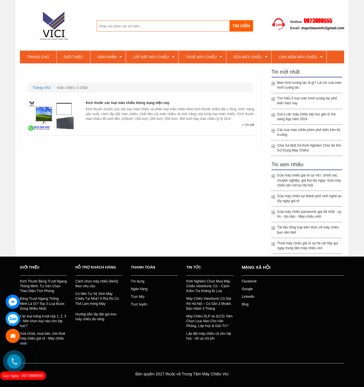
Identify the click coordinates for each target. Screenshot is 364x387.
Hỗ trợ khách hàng (95, 267)
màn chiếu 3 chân (42, 72)
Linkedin (248, 297)
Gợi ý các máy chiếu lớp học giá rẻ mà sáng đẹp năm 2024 (306, 116)
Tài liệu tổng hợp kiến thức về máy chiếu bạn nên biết (308, 229)
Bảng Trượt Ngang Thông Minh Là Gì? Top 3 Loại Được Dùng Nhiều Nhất (42, 303)
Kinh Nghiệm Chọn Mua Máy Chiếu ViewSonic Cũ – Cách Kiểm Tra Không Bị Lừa (208, 286)
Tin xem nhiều (287, 164)
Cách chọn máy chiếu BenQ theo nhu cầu (96, 283)
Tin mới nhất (286, 72)
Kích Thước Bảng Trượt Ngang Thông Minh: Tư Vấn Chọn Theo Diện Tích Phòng (43, 286)
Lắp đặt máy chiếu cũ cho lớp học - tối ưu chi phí (208, 336)
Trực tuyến (139, 304)
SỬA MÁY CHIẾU (247, 57)
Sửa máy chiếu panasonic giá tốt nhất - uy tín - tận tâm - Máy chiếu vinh (309, 214)
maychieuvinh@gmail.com (322, 28)
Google (247, 289)
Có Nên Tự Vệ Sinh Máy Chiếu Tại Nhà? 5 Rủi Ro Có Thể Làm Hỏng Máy (97, 298)
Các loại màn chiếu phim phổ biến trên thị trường (308, 132)
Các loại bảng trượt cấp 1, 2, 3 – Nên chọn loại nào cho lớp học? (43, 321)
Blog (245, 304)
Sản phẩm (107, 57)
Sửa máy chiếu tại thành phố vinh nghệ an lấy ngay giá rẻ (309, 198)
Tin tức (193, 267)
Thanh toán (143, 267)
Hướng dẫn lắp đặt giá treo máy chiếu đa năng (95, 316)
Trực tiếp (137, 297)
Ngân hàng (139, 289)
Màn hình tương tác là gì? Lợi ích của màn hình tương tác (309, 85)
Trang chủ (38, 57)
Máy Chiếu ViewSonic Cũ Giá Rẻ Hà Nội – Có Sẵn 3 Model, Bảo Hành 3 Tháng (208, 303)
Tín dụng (137, 281)
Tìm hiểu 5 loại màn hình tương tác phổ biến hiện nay (307, 100)
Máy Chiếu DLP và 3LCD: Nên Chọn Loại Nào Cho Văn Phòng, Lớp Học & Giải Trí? (209, 321)
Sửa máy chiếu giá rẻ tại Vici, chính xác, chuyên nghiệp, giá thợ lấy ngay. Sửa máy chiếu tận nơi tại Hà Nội (309, 180)
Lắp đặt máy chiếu (151, 57)
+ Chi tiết (248, 124)
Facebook (249, 281)
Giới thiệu (73, 57)
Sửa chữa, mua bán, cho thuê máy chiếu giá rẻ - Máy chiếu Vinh (42, 338)
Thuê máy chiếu (201, 57)
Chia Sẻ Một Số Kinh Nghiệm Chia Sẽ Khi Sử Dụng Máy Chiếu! (309, 147)
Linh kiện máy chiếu (298, 57)
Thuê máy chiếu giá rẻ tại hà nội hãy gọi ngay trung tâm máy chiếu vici (307, 245)
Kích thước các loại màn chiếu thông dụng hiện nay (127, 103)
